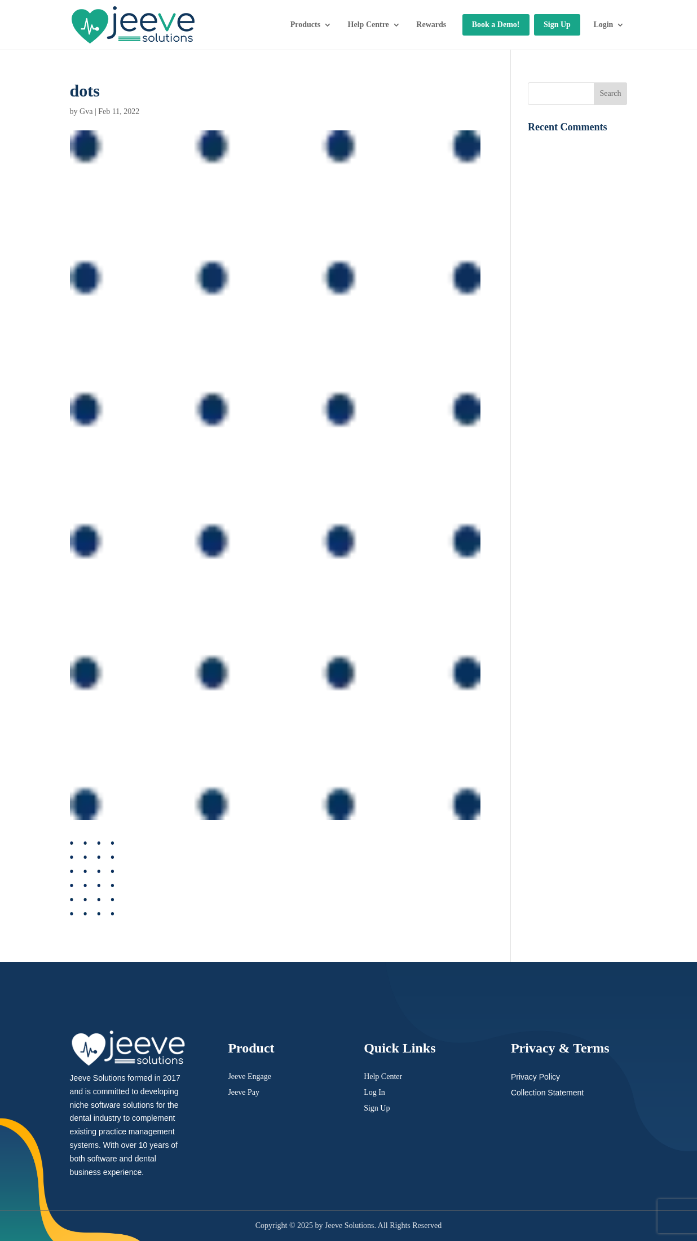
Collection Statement (547, 1092)
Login (603, 24)
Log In (374, 1092)
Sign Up (557, 24)
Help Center (383, 1076)
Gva (86, 111)
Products (305, 24)
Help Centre (368, 24)
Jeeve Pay (243, 1092)
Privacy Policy (535, 1076)
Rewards (431, 24)
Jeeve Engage (249, 1076)
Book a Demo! (496, 24)
